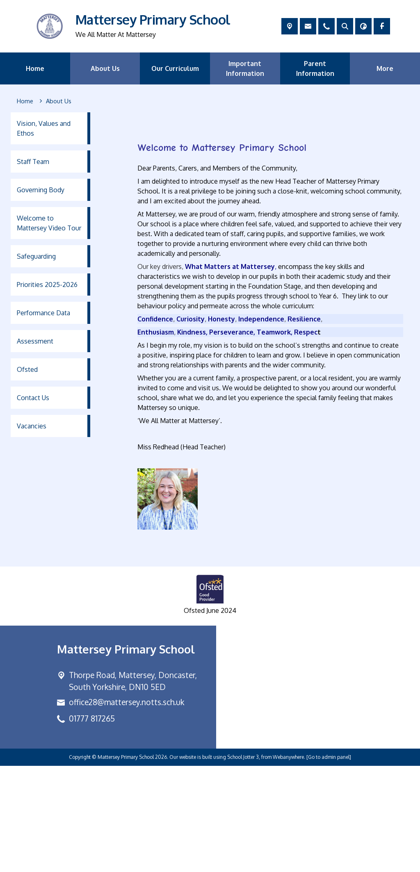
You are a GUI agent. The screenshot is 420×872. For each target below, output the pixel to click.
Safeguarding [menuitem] (36, 256)
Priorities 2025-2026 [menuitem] (47, 284)
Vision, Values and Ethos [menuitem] (44, 128)
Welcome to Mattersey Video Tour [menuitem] (49, 223)
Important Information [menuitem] (245, 68)
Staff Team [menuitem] (33, 161)
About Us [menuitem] (105, 68)
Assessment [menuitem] (35, 341)
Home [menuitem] (35, 68)
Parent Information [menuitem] (315, 68)
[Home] (25, 101)
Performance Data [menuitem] (43, 313)
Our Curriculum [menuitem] (175, 68)
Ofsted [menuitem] (27, 369)
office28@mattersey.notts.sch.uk (126, 809)
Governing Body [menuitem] (40, 190)
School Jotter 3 (243, 863)
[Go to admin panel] (328, 863)
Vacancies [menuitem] (31, 426)
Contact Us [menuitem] (33, 398)
